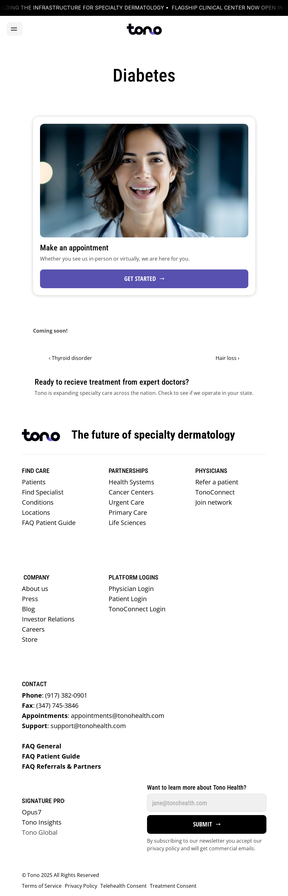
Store (29, 639)
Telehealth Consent (123, 885)
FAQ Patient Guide (50, 522)
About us (36, 588)
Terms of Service (42, 885)
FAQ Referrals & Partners (63, 766)
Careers (33, 629)
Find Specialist (43, 492)
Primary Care (129, 512)
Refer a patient (218, 482)
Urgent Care (128, 502)
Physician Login (131, 588)
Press (30, 598)
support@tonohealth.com (74, 725)
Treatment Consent (173, 885)
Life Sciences (128, 522)
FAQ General (42, 746)
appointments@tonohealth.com (93, 715)
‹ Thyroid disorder (70, 358)
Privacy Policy (81, 885)
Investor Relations (48, 619)
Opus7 (31, 812)
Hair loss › (227, 358)
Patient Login (128, 598)
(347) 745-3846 (50, 705)
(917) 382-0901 (54, 695)
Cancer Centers (132, 492)
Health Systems (133, 482)
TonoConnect (215, 492)
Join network (213, 502)
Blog (28, 609)
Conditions (38, 502)
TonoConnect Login (137, 609)
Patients (34, 482)
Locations (37, 512)
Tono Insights (42, 822)
